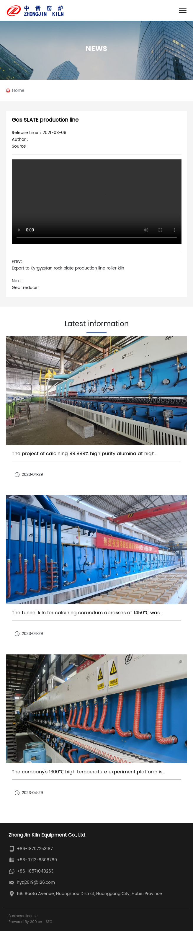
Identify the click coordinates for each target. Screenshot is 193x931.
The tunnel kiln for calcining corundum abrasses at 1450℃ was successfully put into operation (86, 615)
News (96, 49)
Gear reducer (25, 287)
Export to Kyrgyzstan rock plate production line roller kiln (68, 268)
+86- (22, 848)
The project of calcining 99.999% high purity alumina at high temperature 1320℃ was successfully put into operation (83, 456)
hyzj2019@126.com (36, 882)
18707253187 (40, 848)
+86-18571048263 (35, 871)
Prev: (17, 261)
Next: (17, 280)
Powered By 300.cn (25, 922)
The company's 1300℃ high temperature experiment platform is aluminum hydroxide (87, 774)
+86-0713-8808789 (37, 860)
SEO (49, 922)
